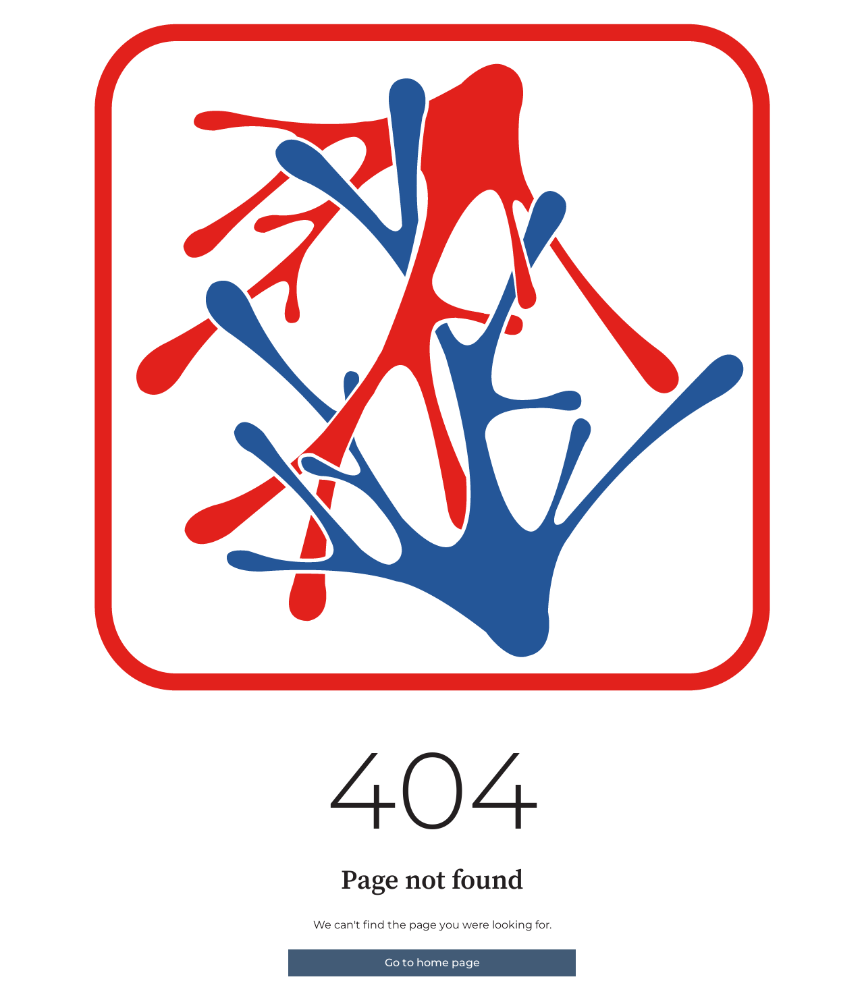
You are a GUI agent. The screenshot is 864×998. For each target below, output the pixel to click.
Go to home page (432, 962)
